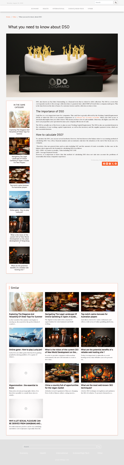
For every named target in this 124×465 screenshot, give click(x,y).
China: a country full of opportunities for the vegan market (61, 386)
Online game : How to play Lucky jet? (19, 211)
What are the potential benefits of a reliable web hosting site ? (19, 268)
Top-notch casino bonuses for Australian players (19, 186)
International (58, 8)
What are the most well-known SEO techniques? (97, 386)
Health (45, 8)
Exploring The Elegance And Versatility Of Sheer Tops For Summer (19, 132)
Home (8, 17)
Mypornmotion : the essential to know (23, 386)
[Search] (104, 2)
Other (90, 8)
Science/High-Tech (76, 8)
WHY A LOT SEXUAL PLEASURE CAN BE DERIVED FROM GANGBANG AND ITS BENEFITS (24, 423)
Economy (35, 8)
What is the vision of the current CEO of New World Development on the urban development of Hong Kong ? (19, 239)
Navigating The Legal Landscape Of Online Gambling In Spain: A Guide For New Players (19, 159)
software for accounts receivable (87, 117)
